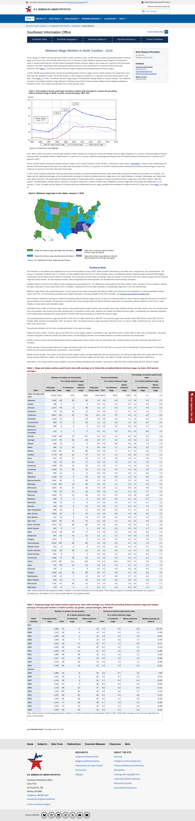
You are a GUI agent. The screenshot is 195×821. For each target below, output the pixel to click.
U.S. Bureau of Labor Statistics (52, 9)
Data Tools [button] (54, 18)
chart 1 (39, 78)
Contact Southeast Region (38, 804)
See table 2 (135, 164)
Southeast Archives (125, 39)
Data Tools (57, 744)
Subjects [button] (40, 18)
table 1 (43, 69)
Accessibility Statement (125, 787)
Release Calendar (154, 6)
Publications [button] (71, 18)
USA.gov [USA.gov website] (79, 774)
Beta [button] (121, 18)
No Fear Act (80, 769)
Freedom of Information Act (127, 761)
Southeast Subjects (96, 39)
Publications (74, 744)
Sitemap (118, 756)
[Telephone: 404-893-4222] (49, 795)
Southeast (76, 26)
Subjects (42, 744)
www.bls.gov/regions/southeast (146, 74)
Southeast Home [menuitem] (39, 39)
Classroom (115, 744)
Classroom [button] (110, 18)
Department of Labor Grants (89, 765)
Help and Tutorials (123, 783)
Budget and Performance (87, 761)
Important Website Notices (127, 778)
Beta (127, 744)
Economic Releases (95, 744)
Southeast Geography (66, 39)
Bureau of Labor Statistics (36, 26)
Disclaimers (119, 769)
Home (30, 744)
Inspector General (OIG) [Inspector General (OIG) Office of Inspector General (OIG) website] (86, 756)
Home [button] (29, 18)
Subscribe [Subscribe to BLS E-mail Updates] (166, 6)
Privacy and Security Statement (129, 765)
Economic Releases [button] (91, 18)
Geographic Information (59, 26)
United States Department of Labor (155, 2)
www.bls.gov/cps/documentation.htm (134, 294)
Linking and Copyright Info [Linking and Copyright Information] (126, 774)
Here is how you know (76, 2)
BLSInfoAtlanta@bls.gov (144, 71)
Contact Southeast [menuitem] (154, 39)
